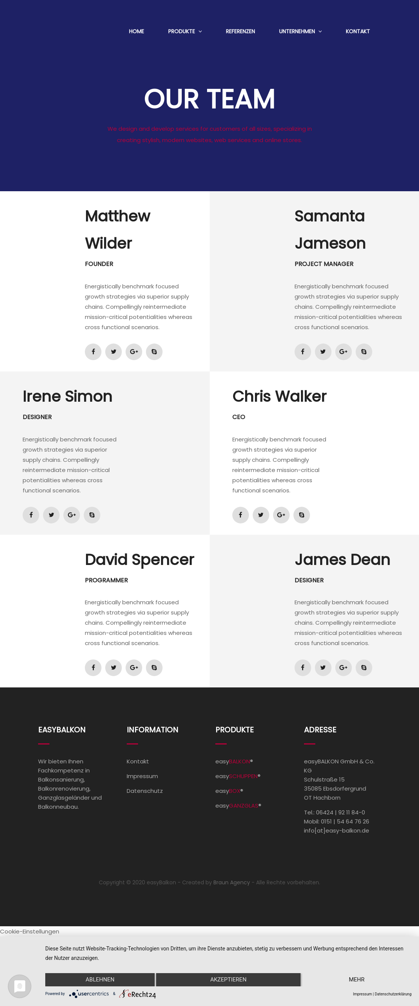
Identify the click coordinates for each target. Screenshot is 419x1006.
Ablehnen (99, 980)
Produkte (181, 31)
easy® (234, 761)
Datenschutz (145, 791)
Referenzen (240, 31)
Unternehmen (297, 31)
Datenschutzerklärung (393, 994)
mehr (357, 980)
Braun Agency (231, 882)
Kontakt (358, 31)
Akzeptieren (228, 980)
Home (136, 31)
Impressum (142, 776)
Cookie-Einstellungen (29, 931)
